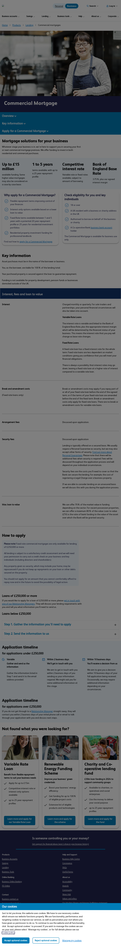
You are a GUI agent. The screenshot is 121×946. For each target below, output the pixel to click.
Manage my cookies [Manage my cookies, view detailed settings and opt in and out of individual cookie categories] (72, 940)
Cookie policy (8, 933)
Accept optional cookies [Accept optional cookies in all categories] (15, 940)
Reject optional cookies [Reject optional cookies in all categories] (46, 940)
